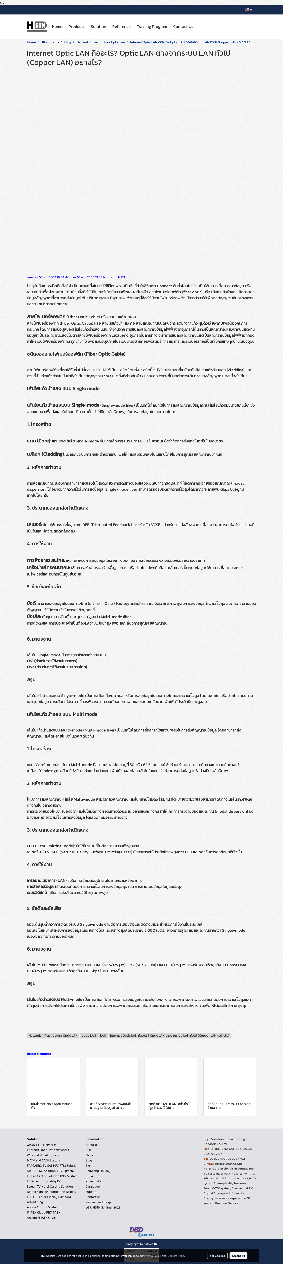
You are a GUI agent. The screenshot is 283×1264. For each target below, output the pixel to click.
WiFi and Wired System (43, 1155)
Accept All (238, 1255)
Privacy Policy (152, 1255)
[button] (199, 26)
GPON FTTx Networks (41, 1144)
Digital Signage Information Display (51, 1191)
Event (90, 1165)
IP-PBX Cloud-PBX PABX (43, 1212)
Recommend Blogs (98, 1202)
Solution (98, 27)
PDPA (89, 1176)
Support (91, 1191)
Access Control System (42, 1207)
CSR (88, 1150)
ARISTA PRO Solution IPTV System (50, 1171)
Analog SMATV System (42, 1217)
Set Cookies (217, 1255)
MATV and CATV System (43, 1160)
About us (92, 1144)
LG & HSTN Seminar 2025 (103, 1207)
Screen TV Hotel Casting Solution (50, 1186)
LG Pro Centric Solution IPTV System (52, 1176)
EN (249, 9)
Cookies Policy (176, 1255)
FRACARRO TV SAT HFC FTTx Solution (52, 1165)
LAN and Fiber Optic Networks (48, 1150)
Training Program (152, 27)
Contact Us (183, 27)
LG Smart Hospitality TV (43, 1181)
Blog (89, 1160)
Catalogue (93, 1186)
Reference (121, 27)
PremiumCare (95, 1181)
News (89, 1155)
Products (77, 27)
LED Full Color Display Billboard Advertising (49, 1199)
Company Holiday (98, 1171)
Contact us (93, 1197)
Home (57, 27)
